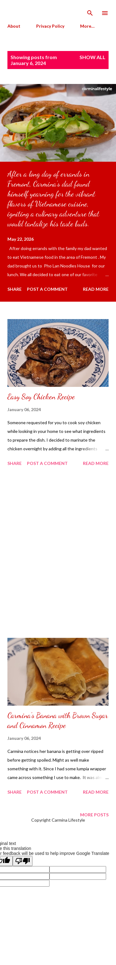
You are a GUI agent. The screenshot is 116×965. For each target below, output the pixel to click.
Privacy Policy (50, 26)
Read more (96, 289)
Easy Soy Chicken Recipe (41, 396)
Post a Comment (47, 289)
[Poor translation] (22, 861)
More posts (94, 814)
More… (87, 26)
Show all (92, 57)
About (13, 26)
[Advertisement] (58, 553)
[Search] (90, 11)
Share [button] (14, 289)
